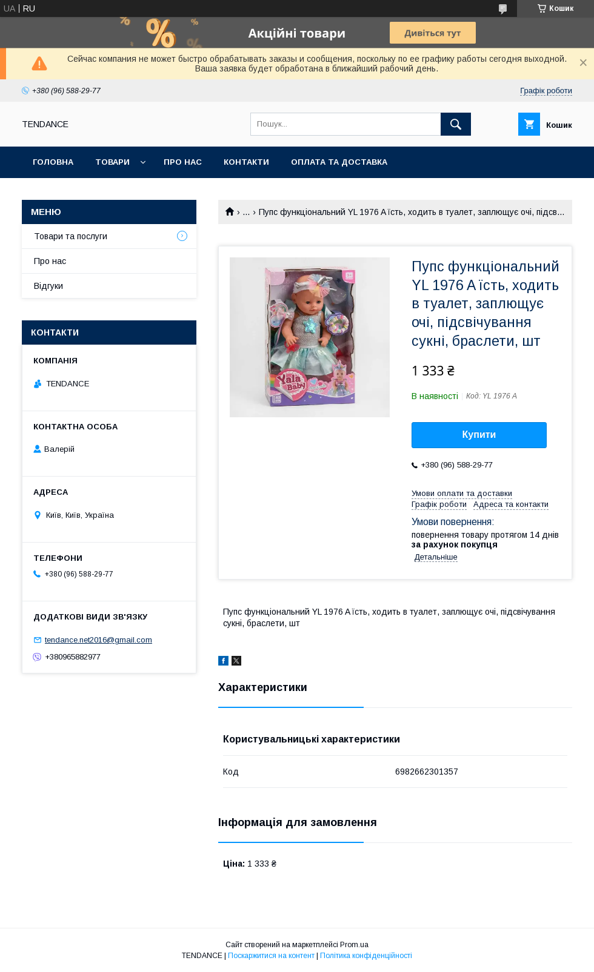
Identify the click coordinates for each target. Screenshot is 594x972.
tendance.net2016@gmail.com (98, 639)
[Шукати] (456, 124)
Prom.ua (354, 945)
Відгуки (48, 286)
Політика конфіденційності (366, 955)
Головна (53, 162)
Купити (479, 434)
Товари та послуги (70, 236)
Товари (112, 162)
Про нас (183, 162)
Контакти (246, 162)
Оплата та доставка (339, 162)
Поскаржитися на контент (271, 955)
